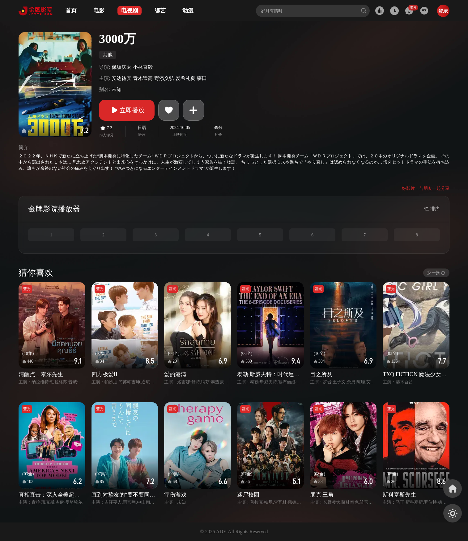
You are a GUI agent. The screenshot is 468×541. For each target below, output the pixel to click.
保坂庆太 (121, 67)
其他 (108, 54)
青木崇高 (143, 78)
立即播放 (126, 110)
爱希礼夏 (185, 78)
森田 (202, 78)
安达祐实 (121, 78)
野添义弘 (164, 78)
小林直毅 (143, 67)
